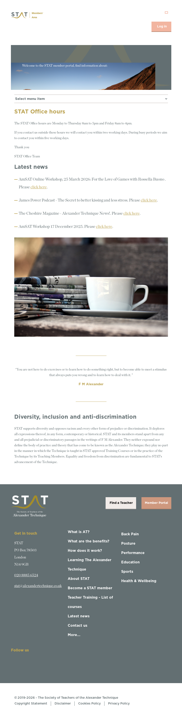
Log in (162, 26)
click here (39, 187)
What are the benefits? (88, 541)
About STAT (79, 579)
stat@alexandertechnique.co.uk (38, 586)
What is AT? (79, 532)
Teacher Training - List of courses (90, 602)
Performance (133, 553)
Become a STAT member (90, 588)
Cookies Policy (89, 703)
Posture (128, 543)
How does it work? (85, 550)
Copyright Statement (30, 703)
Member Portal (156, 503)
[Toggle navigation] (166, 12)
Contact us (77, 625)
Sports (127, 571)
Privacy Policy (119, 703)
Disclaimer (63, 703)
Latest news (79, 616)
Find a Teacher (121, 503)
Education (130, 562)
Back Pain (130, 534)
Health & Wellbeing (138, 581)
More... (74, 635)
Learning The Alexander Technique (89, 564)
